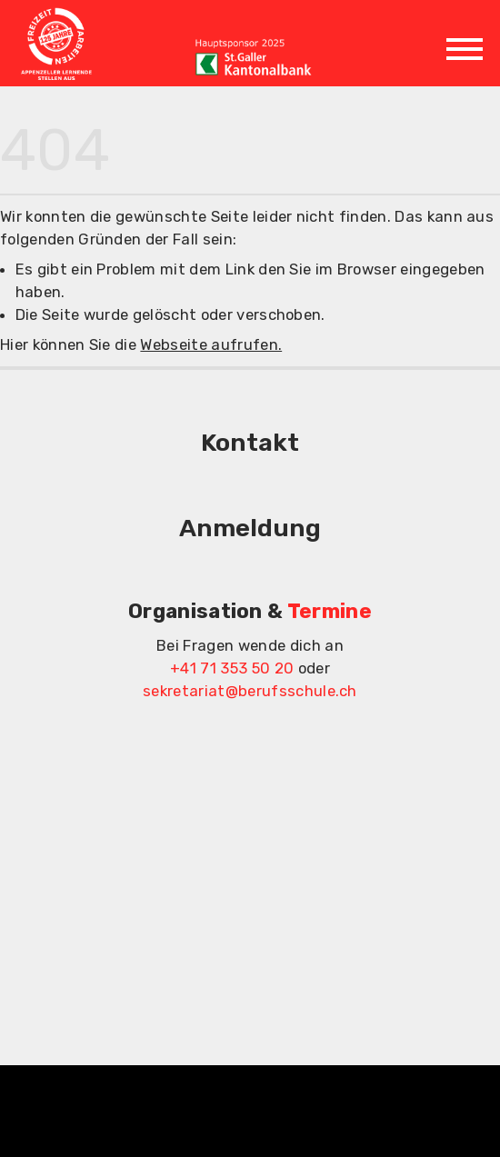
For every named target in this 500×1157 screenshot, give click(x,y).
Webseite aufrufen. (211, 344)
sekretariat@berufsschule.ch (250, 691)
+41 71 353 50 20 (232, 668)
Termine (329, 611)
